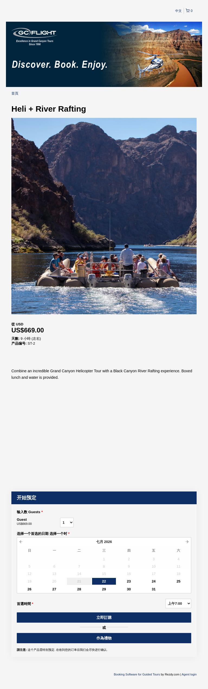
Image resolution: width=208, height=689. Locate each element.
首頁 (14, 93)
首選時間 (25, 603)
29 (104, 589)
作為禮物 (104, 638)
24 (153, 581)
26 (29, 589)
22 (104, 581)
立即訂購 (104, 617)
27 (54, 589)
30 (129, 589)
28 (79, 589)
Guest (38, 521)
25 (178, 581)
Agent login (189, 674)
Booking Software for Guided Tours (137, 674)
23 (129, 581)
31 (153, 589)
